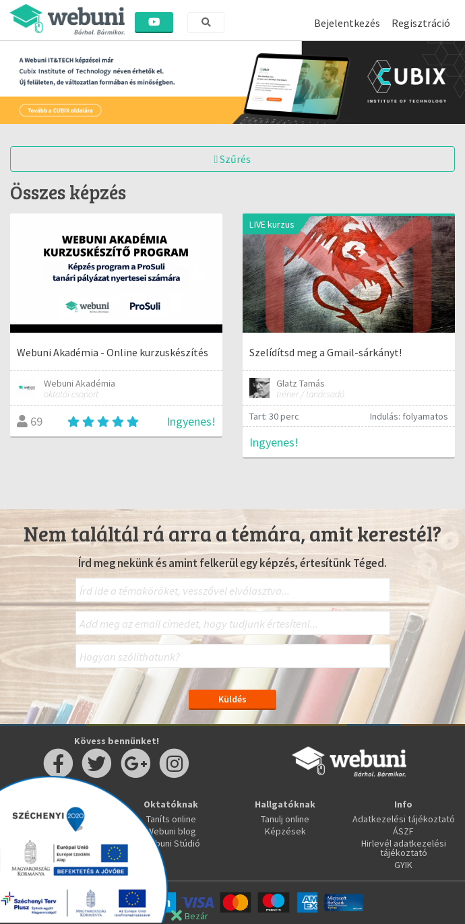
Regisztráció (421, 23)
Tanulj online (285, 819)
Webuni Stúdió (171, 843)
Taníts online (171, 819)
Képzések (285, 831)
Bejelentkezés (347, 23)
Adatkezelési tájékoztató (403, 819)
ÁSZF (403, 831)
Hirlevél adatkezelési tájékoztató (403, 848)
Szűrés (232, 159)
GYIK (403, 865)
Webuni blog (171, 831)
